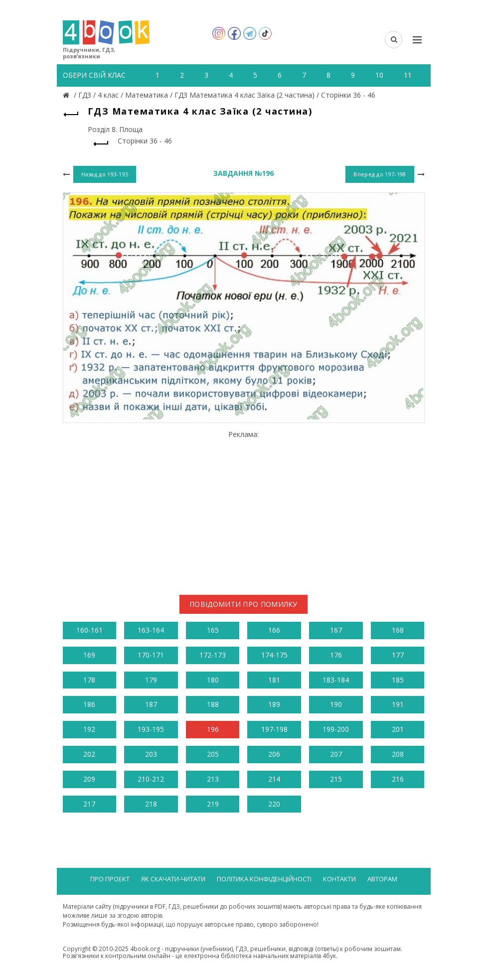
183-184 (336, 680)
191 (398, 704)
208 (398, 754)
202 (89, 754)
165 (213, 630)
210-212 (151, 779)
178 (89, 680)
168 (398, 630)
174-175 (274, 655)
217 (89, 804)
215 (336, 779)
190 (336, 704)
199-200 (336, 729)
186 (89, 704)
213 (213, 779)
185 (398, 680)
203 (151, 754)
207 (336, 754)
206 (274, 754)
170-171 (151, 655)
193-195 (151, 729)
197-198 (274, 729)
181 (274, 680)
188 (213, 704)
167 (336, 630)
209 (89, 779)
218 (151, 804)
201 (398, 729)
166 (274, 630)
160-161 (89, 630)
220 (274, 804)
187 (151, 704)
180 (213, 680)
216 (398, 779)
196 (213, 729)
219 (213, 804)
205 (213, 754)
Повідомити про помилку (243, 604)
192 (89, 729)
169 (89, 655)
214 (274, 779)
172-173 (212, 655)
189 (274, 704)
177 (398, 655)
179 (151, 680)
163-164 (151, 630)
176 (336, 655)
